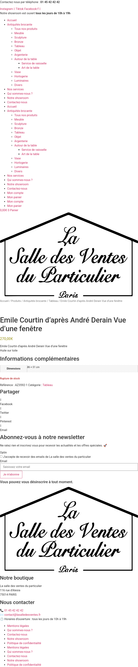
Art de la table (30, 67)
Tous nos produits (25, 29)
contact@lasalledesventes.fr (22, 614)
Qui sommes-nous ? (20, 93)
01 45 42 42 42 (13, 610)
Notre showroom (18, 98)
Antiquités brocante (19, 24)
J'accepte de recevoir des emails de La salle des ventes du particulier (47, 456)
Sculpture (20, 37)
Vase (17, 72)
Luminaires (21, 80)
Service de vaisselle (34, 63)
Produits (16, 301)
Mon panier (14, 197)
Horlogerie (21, 76)
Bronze (18, 42)
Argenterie (21, 54)
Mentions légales (18, 626)
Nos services (15, 89)
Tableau (19, 46)
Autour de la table (25, 59)
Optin (3, 452)
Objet (17, 50)
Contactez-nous (17, 102)
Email (3, 461)
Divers (18, 85)
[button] (69, 402)
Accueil (12, 20)
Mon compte (15, 193)
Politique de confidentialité (24, 643)
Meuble (19, 33)
